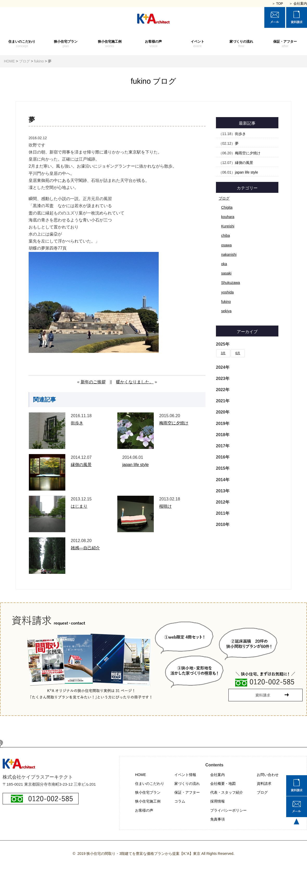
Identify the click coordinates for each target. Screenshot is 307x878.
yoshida (227, 292)
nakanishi (228, 254)
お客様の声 (154, 44)
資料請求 (264, 783)
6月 (237, 353)
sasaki (226, 273)
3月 (223, 353)
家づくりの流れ (241, 44)
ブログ (224, 198)
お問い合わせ (268, 775)
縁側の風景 (81, 464)
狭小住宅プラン (66, 44)
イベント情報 (185, 775)
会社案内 (217, 775)
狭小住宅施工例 (110, 44)
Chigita (227, 207)
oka (224, 264)
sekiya (226, 311)
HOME (140, 775)
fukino (226, 302)
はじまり (79, 506)
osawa (226, 245)
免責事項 (217, 819)
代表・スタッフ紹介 (226, 792)
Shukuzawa (230, 283)
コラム (179, 801)
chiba (225, 235)
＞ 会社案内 (298, 3)
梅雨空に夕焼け (173, 423)
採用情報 (217, 801)
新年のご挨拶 (93, 382)
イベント (197, 44)
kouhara (227, 217)
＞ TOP (277, 3)
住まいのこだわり (22, 44)
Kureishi (227, 226)
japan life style (135, 464)
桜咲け (165, 506)
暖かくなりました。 (135, 382)
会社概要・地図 (223, 783)
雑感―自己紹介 (85, 548)
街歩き (77, 423)
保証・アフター (285, 44)
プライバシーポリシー (228, 810)
